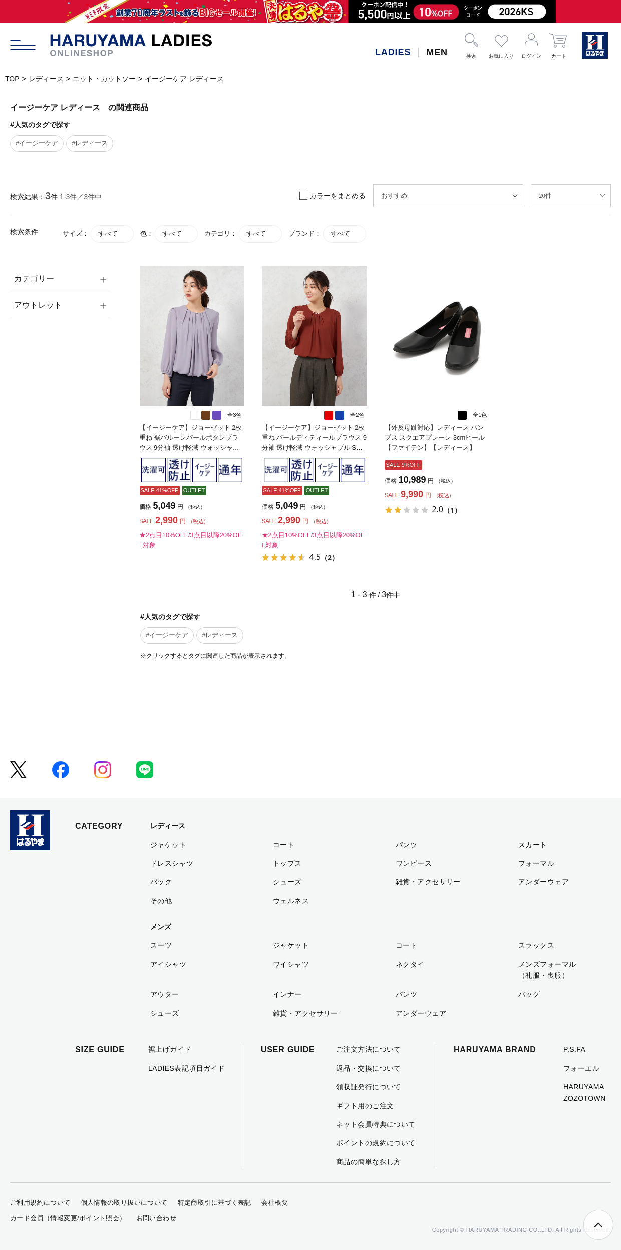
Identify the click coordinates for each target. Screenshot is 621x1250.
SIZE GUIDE (100, 1049)
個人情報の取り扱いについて (124, 1202)
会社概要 (274, 1202)
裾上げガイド (170, 1049)
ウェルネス (291, 901)
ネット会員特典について (376, 1124)
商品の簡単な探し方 (368, 1162)
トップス (287, 863)
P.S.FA (574, 1049)
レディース (46, 79)
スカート (532, 845)
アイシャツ (168, 964)
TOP (12, 79)
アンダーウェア (543, 882)
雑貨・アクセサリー (428, 882)
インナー (287, 994)
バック (161, 882)
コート (283, 845)
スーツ (161, 945)
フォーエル (581, 1068)
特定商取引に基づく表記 (214, 1202)
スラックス (536, 945)
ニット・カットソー (104, 79)
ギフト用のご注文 (365, 1106)
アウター (164, 994)
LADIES (393, 52)
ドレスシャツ (172, 863)
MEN (437, 52)
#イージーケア (37, 143)
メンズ (160, 927)
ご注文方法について (368, 1049)
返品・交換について (368, 1068)
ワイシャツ (291, 964)
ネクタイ (410, 964)
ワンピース (414, 863)
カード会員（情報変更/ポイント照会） (68, 1218)
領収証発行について (368, 1087)
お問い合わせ (156, 1218)
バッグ (529, 994)
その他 (161, 901)
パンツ (406, 845)
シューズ (287, 882)
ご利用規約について (40, 1202)
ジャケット (168, 845)
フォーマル (536, 863)
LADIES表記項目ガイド (186, 1068)
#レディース (90, 143)
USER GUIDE (288, 1049)
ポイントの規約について (376, 1143)
